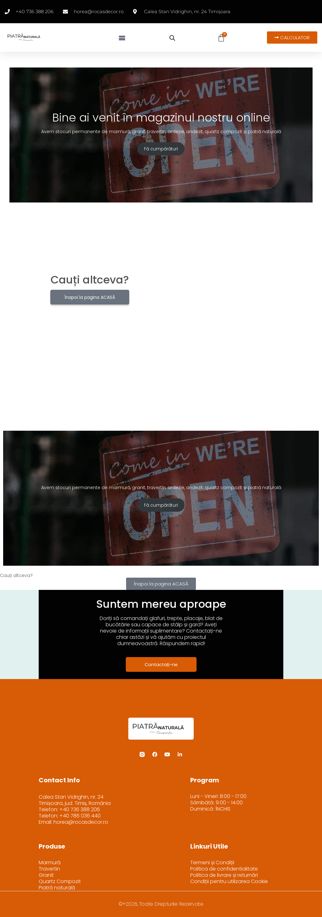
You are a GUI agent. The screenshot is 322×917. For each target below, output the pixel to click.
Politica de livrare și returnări (224, 875)
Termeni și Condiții (212, 863)
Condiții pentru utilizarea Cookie (229, 881)
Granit (46, 875)
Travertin (49, 869)
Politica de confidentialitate (224, 869)
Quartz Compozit (60, 881)
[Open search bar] (172, 38)
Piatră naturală (57, 888)
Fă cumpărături (161, 149)
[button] (122, 37)
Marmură (50, 863)
